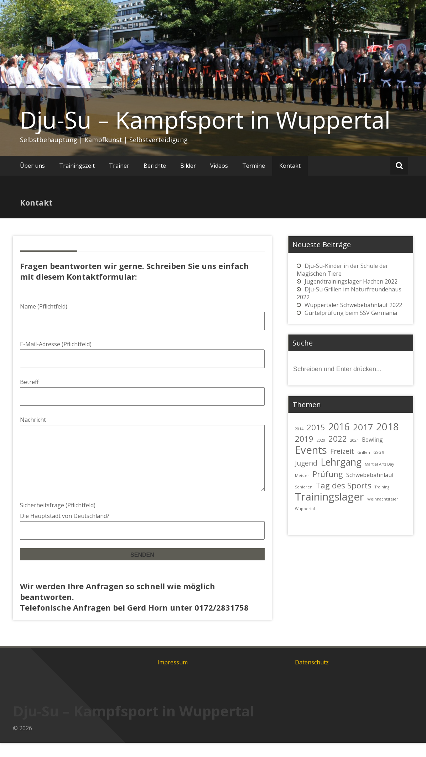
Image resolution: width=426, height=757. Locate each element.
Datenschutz (312, 676)
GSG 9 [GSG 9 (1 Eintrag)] (378, 452)
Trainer (119, 166)
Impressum (172, 676)
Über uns (32, 166)
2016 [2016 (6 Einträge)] (339, 426)
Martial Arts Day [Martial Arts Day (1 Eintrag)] (379, 464)
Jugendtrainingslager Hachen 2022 (351, 281)
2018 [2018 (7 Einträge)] (387, 426)
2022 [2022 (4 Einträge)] (337, 438)
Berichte (155, 166)
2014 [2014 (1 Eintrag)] (299, 428)
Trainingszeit (77, 166)
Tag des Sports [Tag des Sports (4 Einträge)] (344, 485)
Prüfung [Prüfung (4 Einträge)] (327, 473)
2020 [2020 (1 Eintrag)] (321, 440)
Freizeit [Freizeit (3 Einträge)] (342, 451)
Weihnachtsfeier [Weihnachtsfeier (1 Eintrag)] (382, 499)
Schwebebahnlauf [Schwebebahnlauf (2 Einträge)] (370, 475)
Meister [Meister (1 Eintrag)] (302, 475)
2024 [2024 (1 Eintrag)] (354, 440)
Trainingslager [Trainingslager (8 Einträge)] (329, 496)
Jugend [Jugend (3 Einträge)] (306, 463)
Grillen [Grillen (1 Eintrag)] (363, 452)
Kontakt (290, 166)
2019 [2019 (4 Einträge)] (304, 438)
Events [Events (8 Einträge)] (311, 450)
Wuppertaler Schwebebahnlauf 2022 (353, 305)
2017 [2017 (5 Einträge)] (363, 427)
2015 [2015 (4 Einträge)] (316, 427)
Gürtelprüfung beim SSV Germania (351, 313)
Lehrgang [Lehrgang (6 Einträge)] (341, 462)
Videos (219, 166)
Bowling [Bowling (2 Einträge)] (372, 440)
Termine (253, 166)
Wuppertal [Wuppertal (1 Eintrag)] (305, 508)
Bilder (188, 166)
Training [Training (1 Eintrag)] (382, 486)
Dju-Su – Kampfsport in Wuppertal (205, 119)
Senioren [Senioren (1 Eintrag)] (303, 486)
